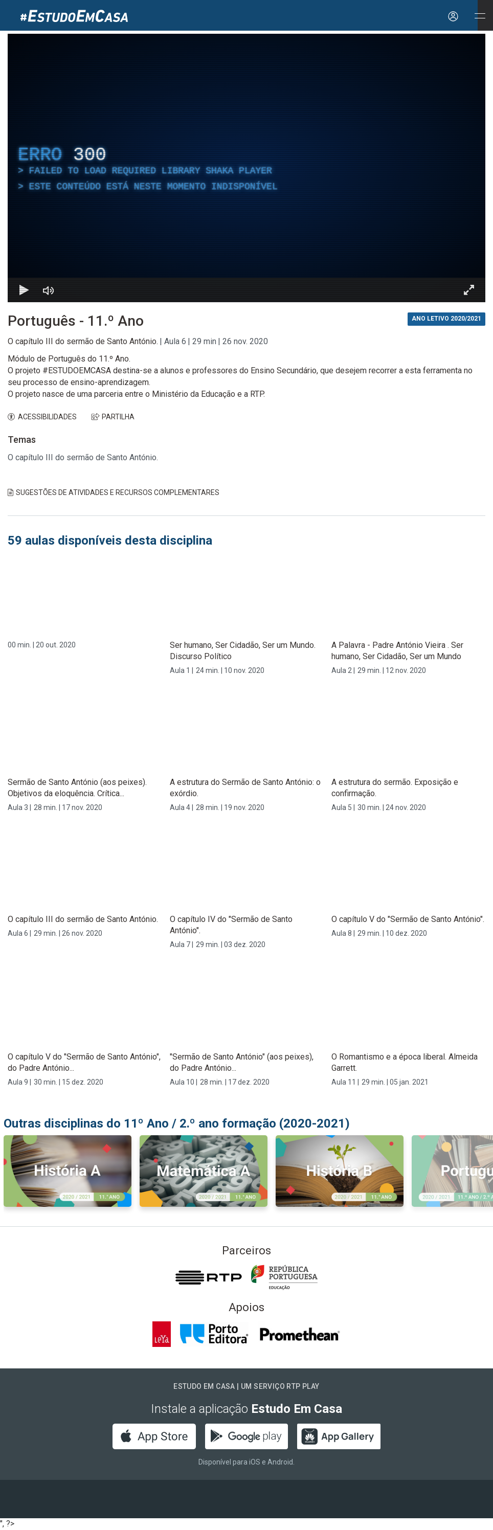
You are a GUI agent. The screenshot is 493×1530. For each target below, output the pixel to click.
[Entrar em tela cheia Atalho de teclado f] (469, 290)
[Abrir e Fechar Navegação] (479, 16)
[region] (246, 168)
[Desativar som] (48, 290)
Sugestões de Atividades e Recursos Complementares (113, 492)
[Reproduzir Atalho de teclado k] (24, 290)
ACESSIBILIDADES (42, 417)
